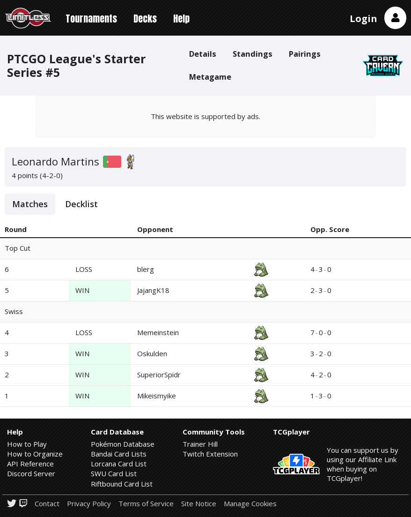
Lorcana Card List (119, 463)
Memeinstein (158, 332)
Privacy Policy (89, 504)
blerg (145, 269)
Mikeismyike (156, 395)
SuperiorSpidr (159, 374)
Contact (47, 504)
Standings (252, 53)
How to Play (27, 444)
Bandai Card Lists (119, 453)
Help (181, 18)
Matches (30, 204)
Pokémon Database (122, 444)
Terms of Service (146, 504)
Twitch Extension (210, 453)
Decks (145, 18)
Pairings (305, 53)
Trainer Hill (200, 444)
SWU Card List (114, 473)
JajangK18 (153, 290)
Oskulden (152, 353)
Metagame (210, 76)
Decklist (81, 204)
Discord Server (31, 473)
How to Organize (35, 453)
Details (202, 53)
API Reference (30, 463)
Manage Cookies (250, 504)
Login (363, 18)
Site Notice (198, 504)
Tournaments (91, 18)
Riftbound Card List (122, 483)
